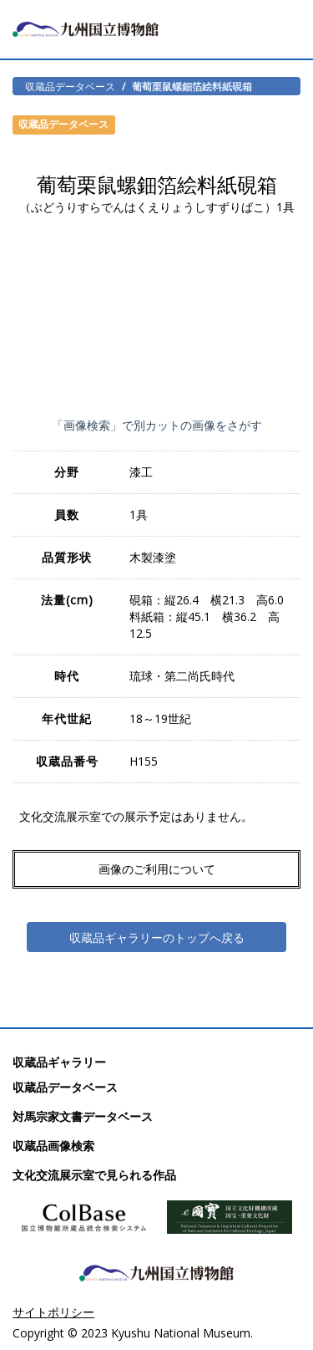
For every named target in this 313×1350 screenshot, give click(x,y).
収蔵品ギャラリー (59, 1062)
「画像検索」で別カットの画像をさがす (157, 425)
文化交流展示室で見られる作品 (94, 1175)
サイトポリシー (53, 1312)
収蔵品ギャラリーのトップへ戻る (157, 937)
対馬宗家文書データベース (83, 1116)
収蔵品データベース (70, 86)
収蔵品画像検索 (53, 1146)
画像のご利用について (156, 869)
